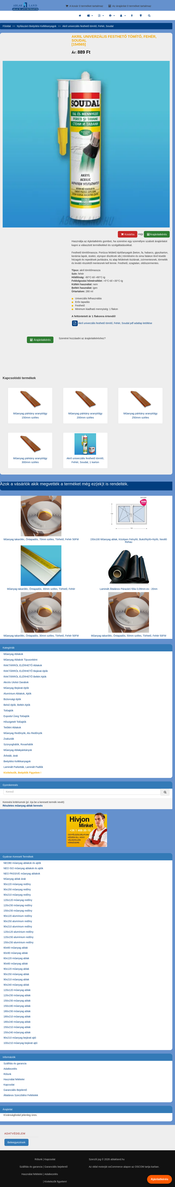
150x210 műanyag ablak (17, 1027)
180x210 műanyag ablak (17, 1016)
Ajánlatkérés (159, 1179)
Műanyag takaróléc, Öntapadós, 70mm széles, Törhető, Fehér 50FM (41, 539)
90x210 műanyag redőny (17, 894)
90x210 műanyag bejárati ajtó (20, 1037)
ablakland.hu (117, 1159)
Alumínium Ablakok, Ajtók (17, 693)
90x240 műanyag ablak (16, 984)
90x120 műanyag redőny (17, 884)
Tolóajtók (8, 710)
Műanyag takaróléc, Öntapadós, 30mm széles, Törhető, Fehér (41, 588)
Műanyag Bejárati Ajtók (16, 688)
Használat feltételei (14, 1079)
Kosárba (127, 234)
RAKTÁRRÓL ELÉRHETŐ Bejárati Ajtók (26, 671)
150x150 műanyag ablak (17, 1000)
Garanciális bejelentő (56, 1166)
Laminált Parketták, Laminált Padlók (23, 767)
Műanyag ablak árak (15, 878)
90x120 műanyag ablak (16, 968)
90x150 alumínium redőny (18, 921)
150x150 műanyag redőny (18, 910)
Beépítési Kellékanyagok (17, 761)
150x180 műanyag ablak (17, 1006)
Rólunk (7, 1074)
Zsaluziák (9, 738)
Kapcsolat (9, 1084)
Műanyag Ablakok (13, 654)
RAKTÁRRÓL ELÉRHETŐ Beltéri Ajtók (25, 676)
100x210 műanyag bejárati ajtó (20, 1043)
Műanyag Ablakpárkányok (18, 750)
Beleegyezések (16, 1142)
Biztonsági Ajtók (12, 699)
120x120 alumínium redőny (18, 931)
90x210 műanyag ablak (16, 979)
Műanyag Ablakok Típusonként (20, 659)
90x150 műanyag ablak (16, 974)
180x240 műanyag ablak (17, 1021)
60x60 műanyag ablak (16, 947)
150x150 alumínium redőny (18, 942)
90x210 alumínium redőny (18, 926)
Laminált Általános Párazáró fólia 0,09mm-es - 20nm (128, 588)
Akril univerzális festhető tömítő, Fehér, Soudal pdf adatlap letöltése (112, 323)
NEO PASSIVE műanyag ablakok (22, 873)
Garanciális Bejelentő (15, 1090)
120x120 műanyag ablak (17, 990)
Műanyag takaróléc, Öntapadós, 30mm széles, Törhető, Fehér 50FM (41, 635)
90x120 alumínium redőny (18, 916)
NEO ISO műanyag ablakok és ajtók (23, 868)
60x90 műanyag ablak (16, 953)
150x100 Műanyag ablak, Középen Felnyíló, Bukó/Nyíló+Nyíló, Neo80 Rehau (128, 540)
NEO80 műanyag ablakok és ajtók (22, 863)
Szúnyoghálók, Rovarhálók (18, 744)
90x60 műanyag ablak (16, 963)
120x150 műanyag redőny (18, 905)
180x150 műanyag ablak (17, 1011)
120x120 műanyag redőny (18, 900)
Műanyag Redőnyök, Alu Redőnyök (23, 733)
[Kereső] (165, 792)
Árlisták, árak (11, 755)
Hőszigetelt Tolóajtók (15, 721)
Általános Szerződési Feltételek (21, 1095)
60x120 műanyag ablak (16, 958)
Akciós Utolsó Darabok (16, 682)
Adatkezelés (10, 1068)
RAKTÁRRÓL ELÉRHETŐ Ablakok (23, 665)
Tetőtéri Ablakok (12, 727)
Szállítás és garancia (15, 1063)
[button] (90, 15)
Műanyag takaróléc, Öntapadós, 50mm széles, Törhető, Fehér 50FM (128, 635)
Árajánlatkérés (157, 234)
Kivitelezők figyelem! (55, 1181)
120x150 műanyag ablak (17, 995)
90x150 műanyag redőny (17, 889)
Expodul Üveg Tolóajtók (16, 716)
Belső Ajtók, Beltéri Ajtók (17, 704)
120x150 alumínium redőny (18, 937)
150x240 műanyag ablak (17, 1032)
